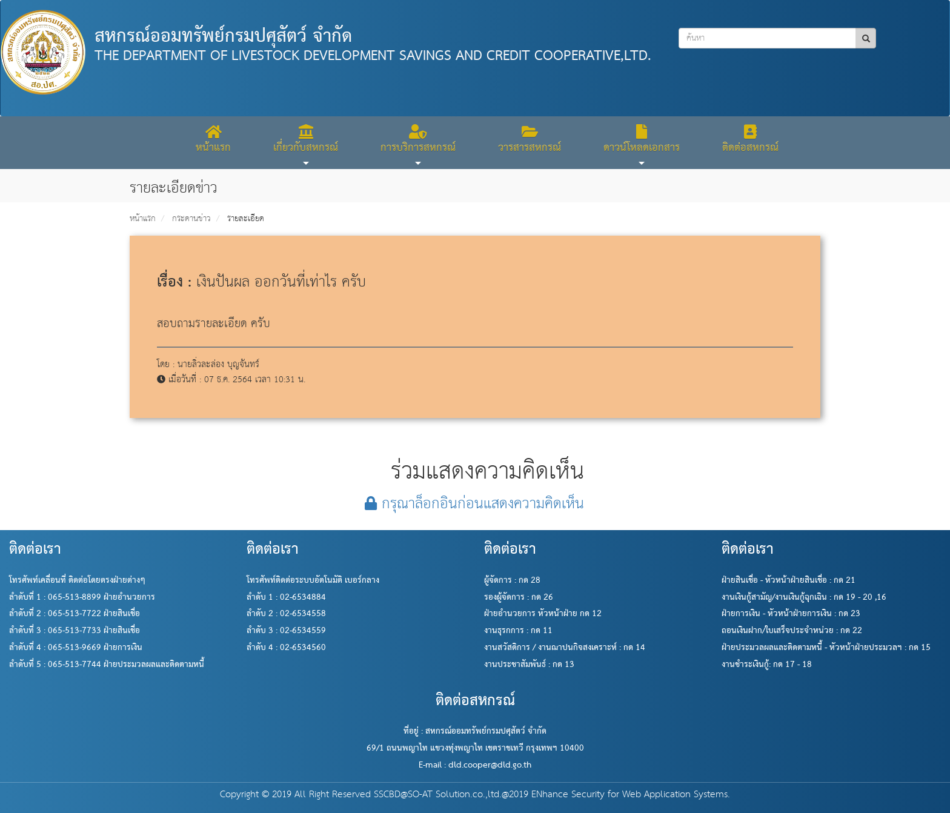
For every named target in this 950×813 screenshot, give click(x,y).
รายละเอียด (245, 219)
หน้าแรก (143, 219)
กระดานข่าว (191, 219)
